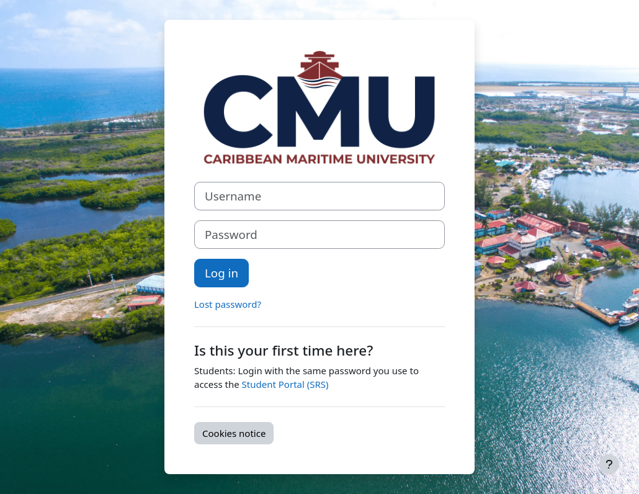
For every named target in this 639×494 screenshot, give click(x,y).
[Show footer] (609, 464)
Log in (221, 273)
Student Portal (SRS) (285, 384)
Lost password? (227, 304)
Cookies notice (234, 433)
